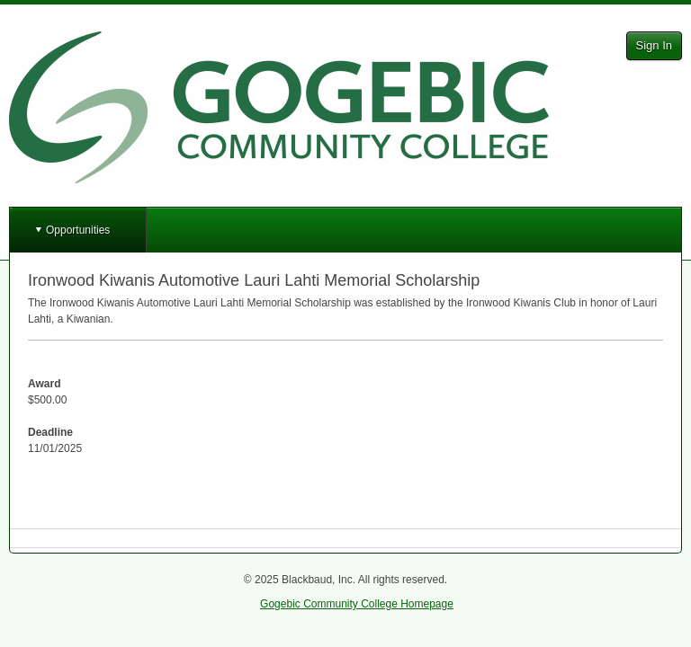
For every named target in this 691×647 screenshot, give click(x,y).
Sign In (654, 45)
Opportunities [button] (78, 230)
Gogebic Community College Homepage (356, 604)
